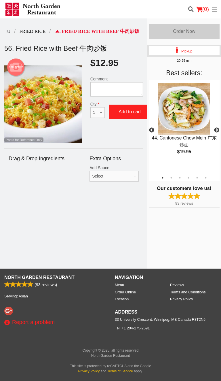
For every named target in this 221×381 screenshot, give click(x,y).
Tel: (132, 328)
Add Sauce (114, 173)
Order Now (184, 31)
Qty (97, 110)
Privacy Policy (181, 299)
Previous (152, 130)
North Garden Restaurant (39, 277)
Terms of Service (120, 371)
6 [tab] (206, 178)
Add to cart (130, 111)
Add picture (16, 67)
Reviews (177, 285)
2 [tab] (171, 178)
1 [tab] (162, 178)
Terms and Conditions (188, 292)
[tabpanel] (184, 123)
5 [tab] (197, 178)
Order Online (125, 292)
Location (122, 299)
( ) (202, 9)
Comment (116, 87)
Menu (119, 285)
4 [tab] (188, 178)
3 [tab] (180, 178)
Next (217, 130)
